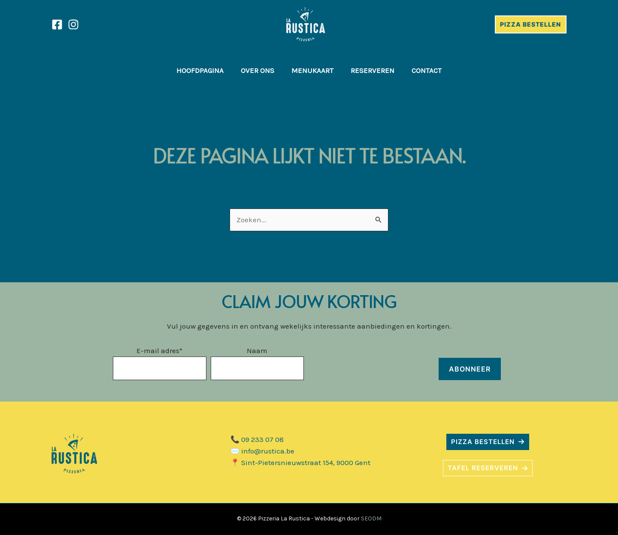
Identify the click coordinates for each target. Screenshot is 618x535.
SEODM (371, 518)
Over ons (257, 70)
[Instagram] (73, 24)
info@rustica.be (267, 451)
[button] (487, 442)
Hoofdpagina (200, 70)
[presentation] (373, 363)
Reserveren (372, 70)
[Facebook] (57, 24)
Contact (427, 70)
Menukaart (312, 70)
